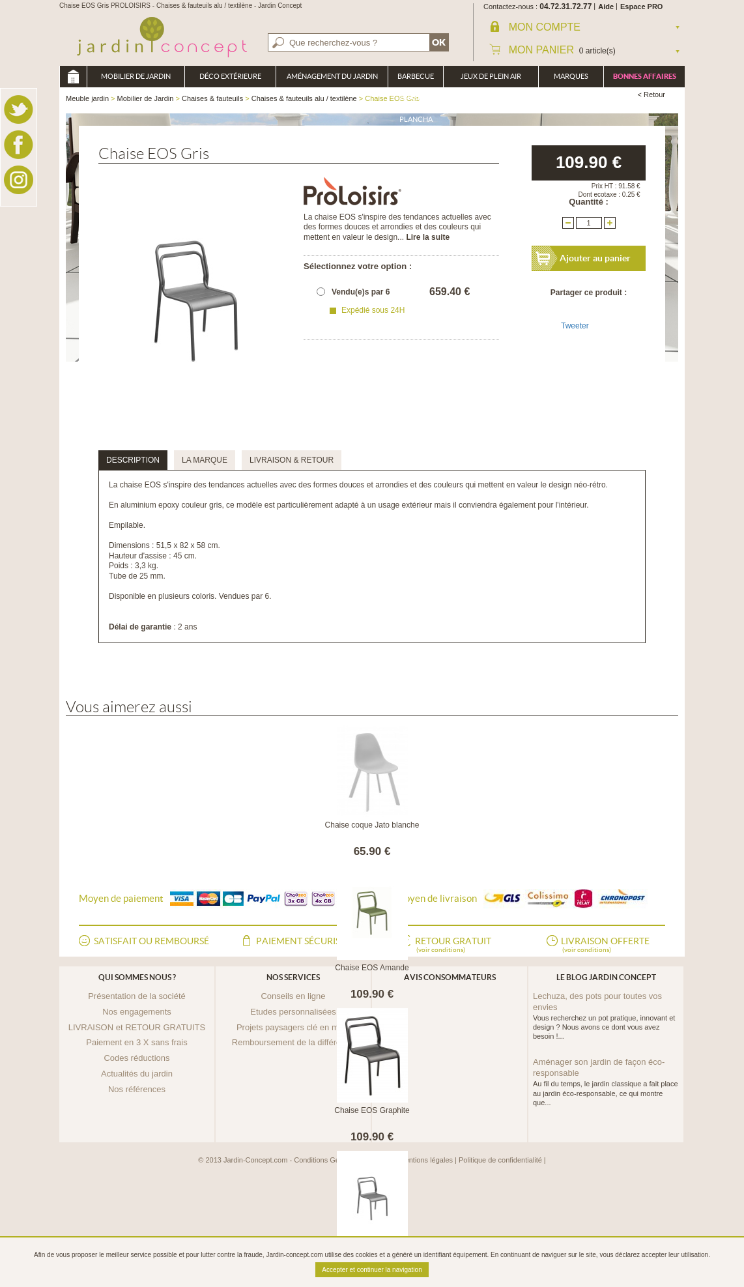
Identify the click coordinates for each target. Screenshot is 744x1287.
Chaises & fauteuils (212, 98)
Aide (606, 6)
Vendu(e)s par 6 (361, 291)
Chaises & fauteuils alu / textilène (304, 98)
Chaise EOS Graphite (371, 1110)
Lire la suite (428, 237)
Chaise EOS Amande (371, 967)
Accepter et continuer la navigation (372, 1269)
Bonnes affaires (644, 76)
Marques (571, 76)
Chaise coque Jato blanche (372, 825)
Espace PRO (641, 6)
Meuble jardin (73, 76)
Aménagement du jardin (332, 76)
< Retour (652, 94)
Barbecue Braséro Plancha (415, 79)
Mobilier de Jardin (136, 76)
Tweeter (575, 325)
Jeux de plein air (491, 76)
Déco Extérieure (230, 76)
